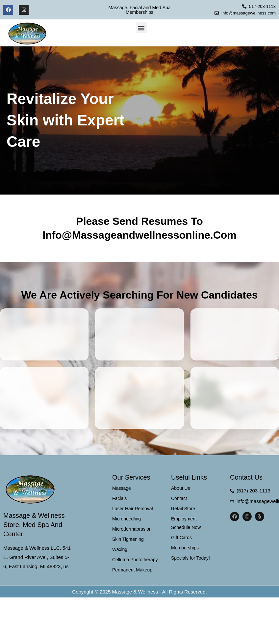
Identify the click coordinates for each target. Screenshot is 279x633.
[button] (141, 27)
